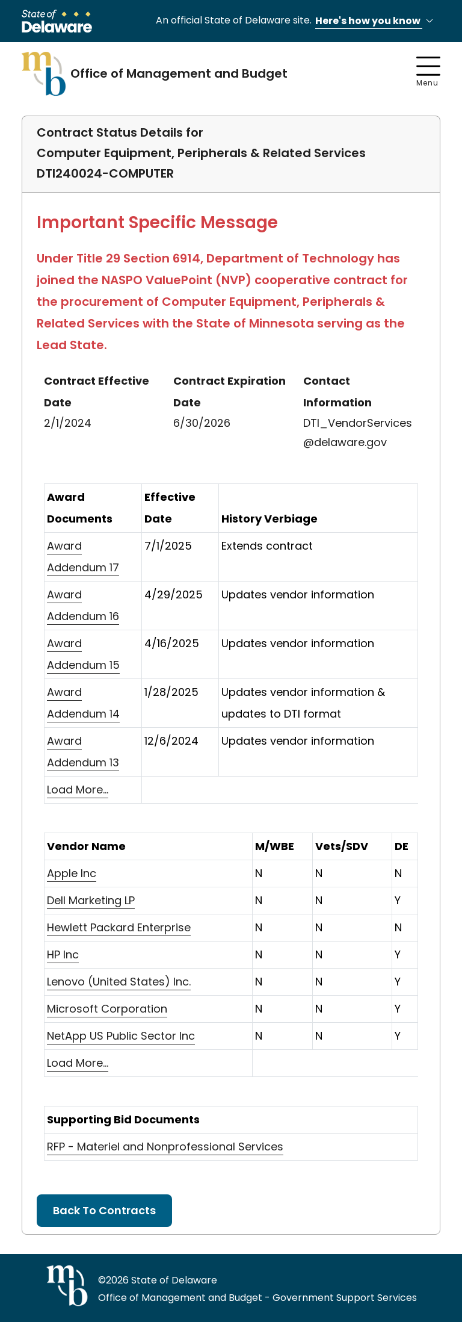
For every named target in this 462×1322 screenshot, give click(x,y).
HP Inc (63, 954)
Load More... (77, 789)
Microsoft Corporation (107, 1008)
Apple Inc (71, 873)
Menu (428, 72)
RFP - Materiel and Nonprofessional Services (165, 1146)
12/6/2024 (171, 740)
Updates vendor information (297, 594)
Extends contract (267, 545)
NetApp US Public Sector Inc (121, 1035)
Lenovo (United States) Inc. (119, 981)
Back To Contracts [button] (104, 1210)
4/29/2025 (173, 594)
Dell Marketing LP (91, 900)
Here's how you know (376, 21)
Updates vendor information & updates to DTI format (303, 702)
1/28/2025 (171, 692)
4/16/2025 (171, 643)
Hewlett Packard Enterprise (119, 927)
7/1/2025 (168, 545)
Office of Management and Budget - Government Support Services (257, 1298)
